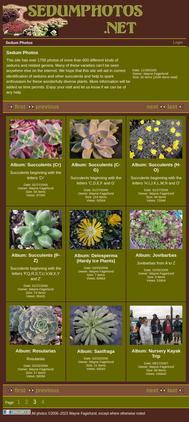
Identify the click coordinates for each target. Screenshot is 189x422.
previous (47, 107)
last (172, 107)
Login (178, 42)
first (20, 107)
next (152, 107)
